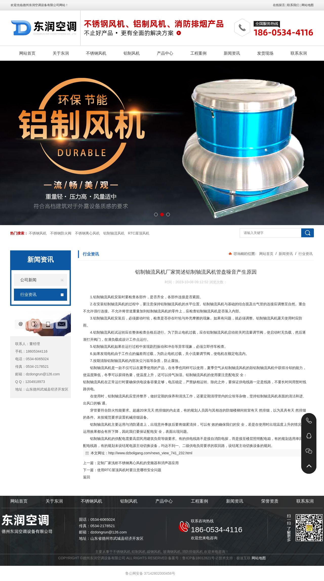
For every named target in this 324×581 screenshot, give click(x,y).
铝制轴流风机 (114, 233)
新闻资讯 (286, 254)
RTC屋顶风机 (138, 233)
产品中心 (164, 501)
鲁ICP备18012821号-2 (200, 558)
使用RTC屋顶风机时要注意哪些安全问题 (129, 470)
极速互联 (243, 558)
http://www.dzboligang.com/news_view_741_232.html (150, 453)
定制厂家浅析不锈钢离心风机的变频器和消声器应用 (138, 463)
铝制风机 (128, 501)
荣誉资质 (269, 501)
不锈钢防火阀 (60, 233)
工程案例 (199, 501)
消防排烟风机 (192, 552)
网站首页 (266, 254)
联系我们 (293, 5)
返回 (86, 477)
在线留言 (279, 5)
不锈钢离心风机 (87, 233)
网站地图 (307, 5)
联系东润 (305, 501)
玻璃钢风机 (172, 552)
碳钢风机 (154, 552)
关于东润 (54, 501)
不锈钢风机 (38, 233)
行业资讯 (305, 254)
